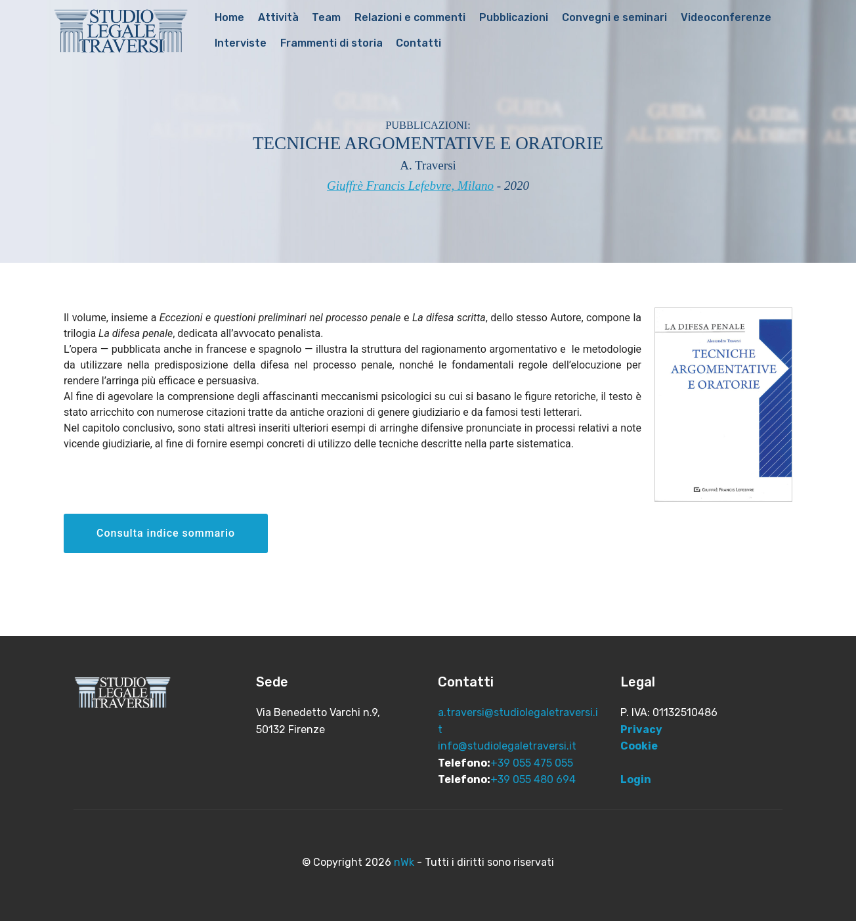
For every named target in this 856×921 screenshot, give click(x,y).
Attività (278, 17)
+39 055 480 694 (533, 779)
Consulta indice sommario (165, 533)
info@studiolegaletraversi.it (507, 746)
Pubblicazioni (513, 17)
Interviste (241, 43)
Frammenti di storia (331, 43)
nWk (404, 862)
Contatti (418, 43)
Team (326, 17)
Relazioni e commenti (409, 17)
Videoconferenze (726, 17)
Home (229, 17)
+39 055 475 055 (531, 763)
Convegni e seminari (614, 17)
